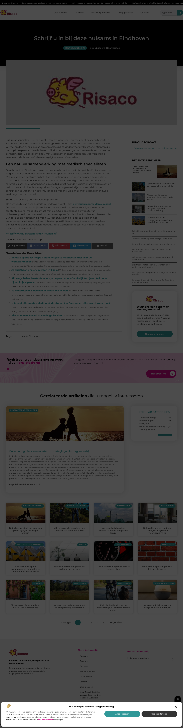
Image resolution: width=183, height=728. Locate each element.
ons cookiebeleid (45, 720)
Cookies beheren (159, 714)
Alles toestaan (122, 714)
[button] (175, 706)
